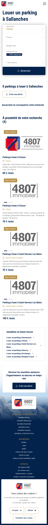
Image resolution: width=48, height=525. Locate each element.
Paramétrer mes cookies (24, 518)
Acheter (24, 442)
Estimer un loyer (24, 455)
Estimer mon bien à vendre (24, 452)
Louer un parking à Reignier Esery (22, 357)
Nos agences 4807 (24, 467)
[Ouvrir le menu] (44, 4)
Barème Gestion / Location (24, 474)
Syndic (24, 449)
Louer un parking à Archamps (20, 353)
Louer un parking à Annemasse (20, 337)
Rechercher (24, 71)
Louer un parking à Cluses (18, 341)
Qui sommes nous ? (24, 470)
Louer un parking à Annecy (19, 350)
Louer (24, 446)
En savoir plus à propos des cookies (24, 503)
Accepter (17, 510)
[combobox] (24, 54)
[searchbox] (23, 54)
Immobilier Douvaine (24, 430)
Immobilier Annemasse (24, 421)
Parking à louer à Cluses (14, 157)
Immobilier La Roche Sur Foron (24, 433)
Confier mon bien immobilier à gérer (24, 458)
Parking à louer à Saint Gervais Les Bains (22, 254)
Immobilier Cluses (24, 427)
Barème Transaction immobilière (24, 477)
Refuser (32, 510)
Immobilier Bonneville (24, 424)
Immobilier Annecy (24, 417)
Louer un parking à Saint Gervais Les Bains (24, 345)
